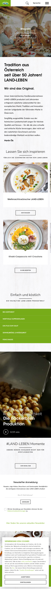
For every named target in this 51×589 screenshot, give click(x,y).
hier (13, 568)
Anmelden (25, 502)
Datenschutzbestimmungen (16, 511)
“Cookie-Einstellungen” (27, 570)
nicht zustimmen (26, 561)
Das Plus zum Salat (10, 326)
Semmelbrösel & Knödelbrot (14, 333)
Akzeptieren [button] (25, 577)
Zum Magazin (25, 212)
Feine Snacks (8, 339)
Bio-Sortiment (8, 312)
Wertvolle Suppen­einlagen (14, 319)
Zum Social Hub (25, 465)
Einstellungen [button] (25, 582)
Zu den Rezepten (25, 270)
